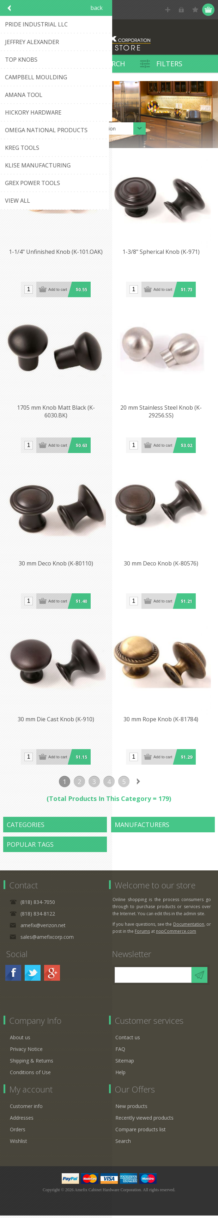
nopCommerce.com (176, 934)
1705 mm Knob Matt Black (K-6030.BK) (56, 413)
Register (168, 10)
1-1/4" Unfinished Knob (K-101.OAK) (56, 253)
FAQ (120, 1051)
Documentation (188, 927)
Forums (142, 934)
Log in (181, 10)
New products (131, 1108)
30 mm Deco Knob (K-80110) (56, 565)
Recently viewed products (144, 1120)
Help (120, 1074)
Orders (17, 1131)
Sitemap (124, 1063)
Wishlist (18, 1143)
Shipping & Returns (31, 1063)
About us (20, 1039)
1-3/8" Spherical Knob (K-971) (161, 253)
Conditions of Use (30, 1074)
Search (123, 1143)
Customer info (26, 1108)
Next (138, 784)
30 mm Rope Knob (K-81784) (162, 722)
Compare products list (140, 1131)
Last (153, 784)
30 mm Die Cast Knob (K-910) (56, 722)
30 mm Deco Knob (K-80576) (162, 565)
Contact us (127, 1039)
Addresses (22, 1120)
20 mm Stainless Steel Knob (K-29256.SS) (161, 413)
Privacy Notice (26, 1051)
